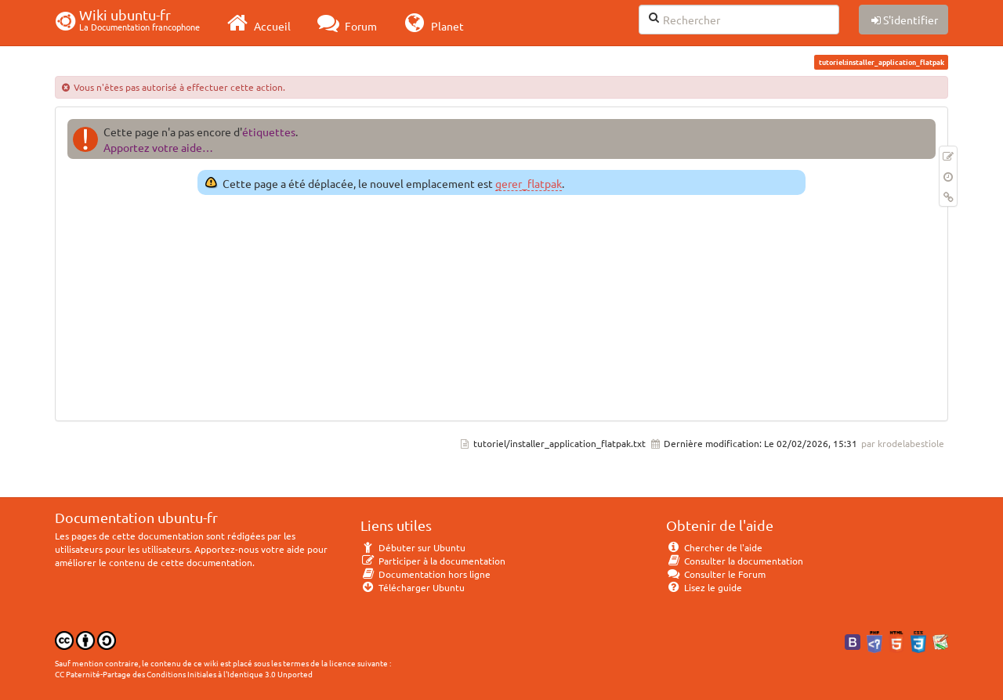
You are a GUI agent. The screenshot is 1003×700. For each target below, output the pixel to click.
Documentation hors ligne (425, 574)
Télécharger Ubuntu (412, 587)
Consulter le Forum (716, 574)
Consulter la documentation (734, 560)
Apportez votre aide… (158, 147)
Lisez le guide (704, 587)
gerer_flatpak (528, 183)
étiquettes (268, 131)
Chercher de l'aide (714, 547)
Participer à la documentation (432, 560)
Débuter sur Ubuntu (412, 547)
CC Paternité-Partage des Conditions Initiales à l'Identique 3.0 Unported (184, 674)
